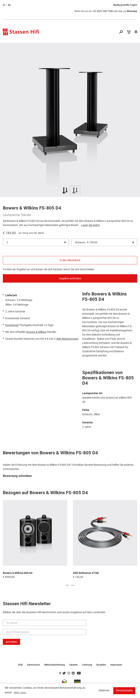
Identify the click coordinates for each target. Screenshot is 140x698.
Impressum (116, 664)
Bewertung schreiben (17, 476)
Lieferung (87, 664)
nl (4, 4)
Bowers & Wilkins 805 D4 (17, 573)
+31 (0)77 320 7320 (102, 11)
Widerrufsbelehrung (54, 664)
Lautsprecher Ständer (17, 215)
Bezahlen (101, 664)
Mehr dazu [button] (20, 692)
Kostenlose (11, 325)
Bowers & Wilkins (36, 332)
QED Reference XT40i (86, 573)
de (9, 4)
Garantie (73, 664)
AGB (20, 664)
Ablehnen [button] (104, 690)
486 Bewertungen (67, 339)
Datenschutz (33, 664)
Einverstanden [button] (124, 690)
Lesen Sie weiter (90, 225)
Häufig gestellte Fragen (125, 5)
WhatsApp (132, 11)
